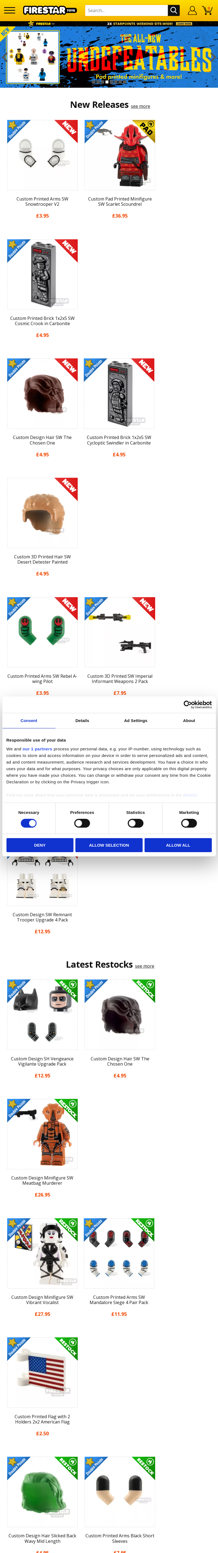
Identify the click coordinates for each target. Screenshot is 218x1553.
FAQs (109, 1362)
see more (140, 106)
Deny (40, 845)
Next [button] (213, 57)
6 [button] (115, 82)
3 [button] (102, 82)
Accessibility (109, 1312)
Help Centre (109, 1353)
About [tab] (189, 720)
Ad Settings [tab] (135, 720)
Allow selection (109, 845)
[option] (109, 57)
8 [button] (124, 82)
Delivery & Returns (109, 1282)
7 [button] (120, 82)
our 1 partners (37, 748)
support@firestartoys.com (109, 1371)
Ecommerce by (109, 1547)
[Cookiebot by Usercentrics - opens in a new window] (187, 705)
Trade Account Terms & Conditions (109, 1389)
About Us (109, 1252)
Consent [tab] (29, 720)
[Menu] (9, 10)
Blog (109, 1272)
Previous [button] (5, 57)
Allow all (178, 845)
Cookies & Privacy (109, 1302)
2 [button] (98, 82)
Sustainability (109, 1322)
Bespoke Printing (109, 1380)
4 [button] (107, 82)
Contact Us (109, 1344)
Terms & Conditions (109, 1292)
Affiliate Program (109, 1398)
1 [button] (93, 82)
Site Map (109, 1333)
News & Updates (109, 1262)
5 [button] (111, 82)
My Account (109, 1241)
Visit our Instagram (109, 1428)
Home (109, 1231)
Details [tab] (82, 720)
